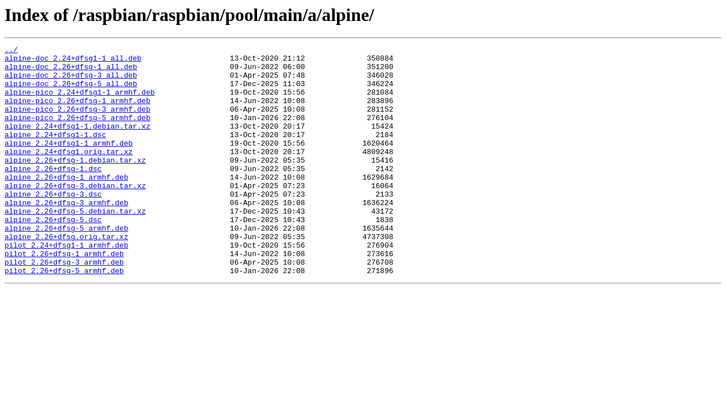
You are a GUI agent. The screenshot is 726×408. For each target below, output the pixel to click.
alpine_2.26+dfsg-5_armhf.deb (66, 265)
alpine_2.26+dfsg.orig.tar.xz (66, 275)
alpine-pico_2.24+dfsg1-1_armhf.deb (80, 102)
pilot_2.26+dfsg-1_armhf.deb (64, 296)
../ (11, 51)
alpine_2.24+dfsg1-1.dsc (55, 153)
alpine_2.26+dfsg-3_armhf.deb (66, 235)
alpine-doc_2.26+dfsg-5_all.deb (71, 92)
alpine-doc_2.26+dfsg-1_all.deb (71, 71)
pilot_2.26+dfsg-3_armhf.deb (64, 306)
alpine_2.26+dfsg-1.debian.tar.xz (75, 183)
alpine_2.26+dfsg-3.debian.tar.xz (75, 214)
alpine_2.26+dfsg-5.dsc (53, 255)
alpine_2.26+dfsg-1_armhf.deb (66, 204)
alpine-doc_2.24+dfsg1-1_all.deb (73, 61)
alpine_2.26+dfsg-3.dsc (53, 224)
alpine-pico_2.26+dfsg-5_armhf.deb (77, 133)
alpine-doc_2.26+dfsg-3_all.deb (71, 81)
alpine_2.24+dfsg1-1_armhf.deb (69, 163)
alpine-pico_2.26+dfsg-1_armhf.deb (77, 112)
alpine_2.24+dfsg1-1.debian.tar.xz (77, 143)
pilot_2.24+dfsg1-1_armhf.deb (66, 285)
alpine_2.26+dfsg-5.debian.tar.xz (75, 245)
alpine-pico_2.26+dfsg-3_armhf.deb (77, 122)
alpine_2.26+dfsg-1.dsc (53, 194)
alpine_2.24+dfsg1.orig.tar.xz (69, 173)
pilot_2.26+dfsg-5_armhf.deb (64, 316)
